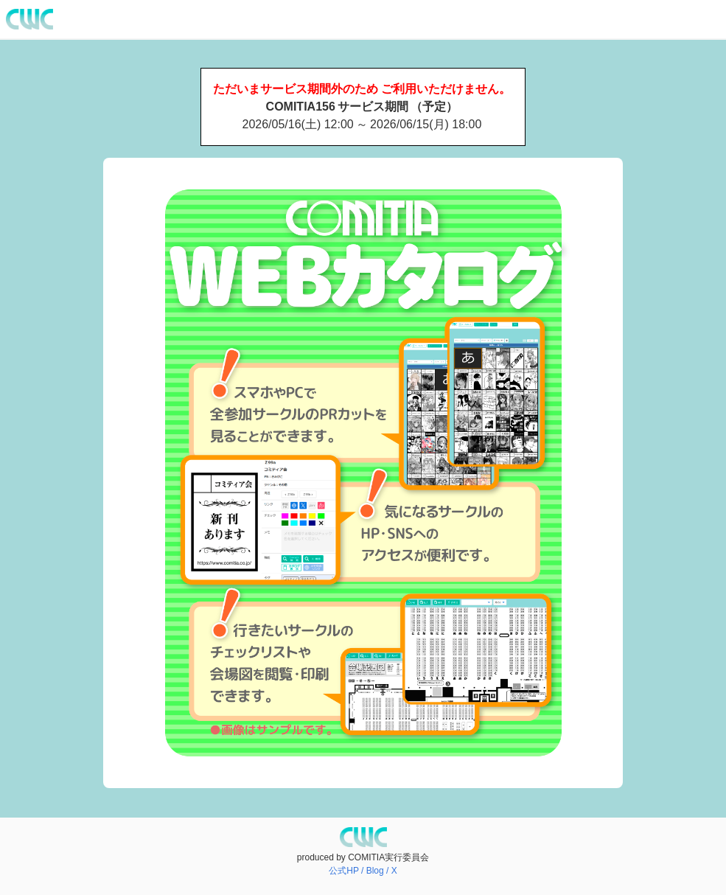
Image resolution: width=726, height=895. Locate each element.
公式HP (343, 871)
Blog (375, 871)
